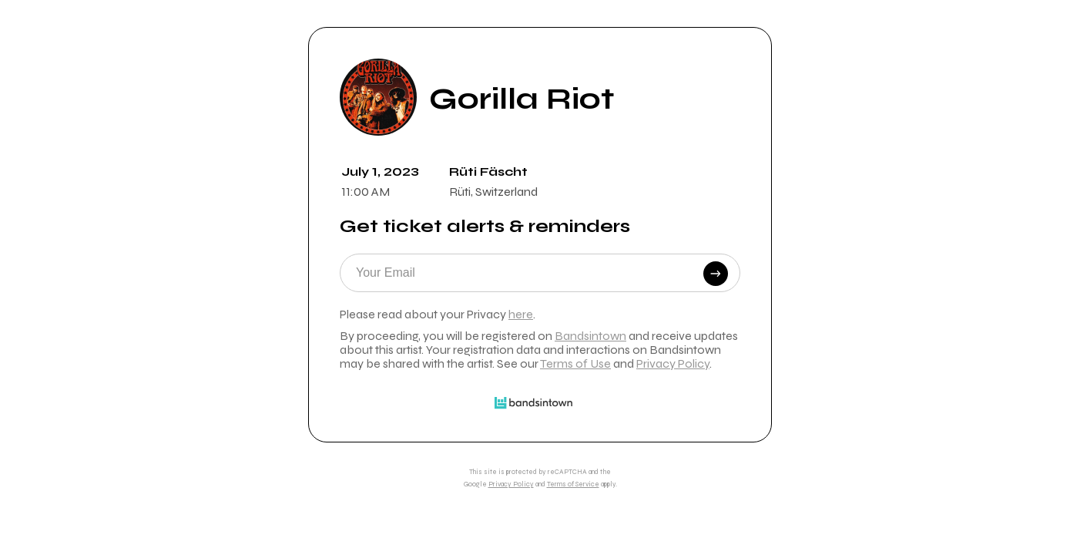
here (520, 314)
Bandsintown (590, 335)
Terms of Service (573, 484)
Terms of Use (575, 363)
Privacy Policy (672, 363)
